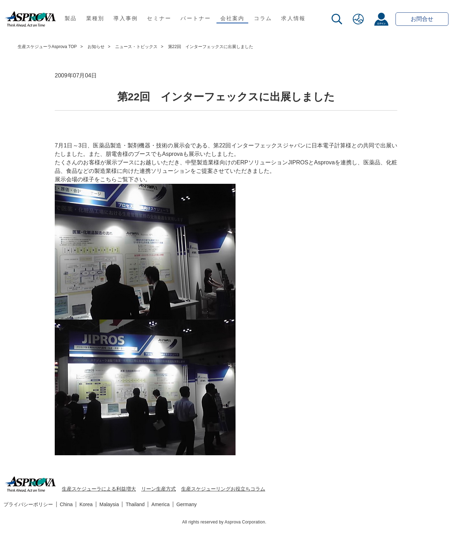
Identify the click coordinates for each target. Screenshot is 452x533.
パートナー (195, 18)
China (66, 504)
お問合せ (422, 19)
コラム (263, 18)
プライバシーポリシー (28, 504)
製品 (71, 18)
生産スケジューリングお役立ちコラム (223, 489)
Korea (86, 504)
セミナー (159, 18)
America (160, 504)
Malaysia (109, 504)
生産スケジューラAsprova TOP (47, 46)
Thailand (135, 504)
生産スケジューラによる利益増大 (99, 489)
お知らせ (96, 46)
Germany (186, 504)
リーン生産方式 (158, 489)
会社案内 (232, 18)
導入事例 (125, 18)
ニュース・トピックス (136, 46)
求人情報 (293, 18)
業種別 (95, 18)
